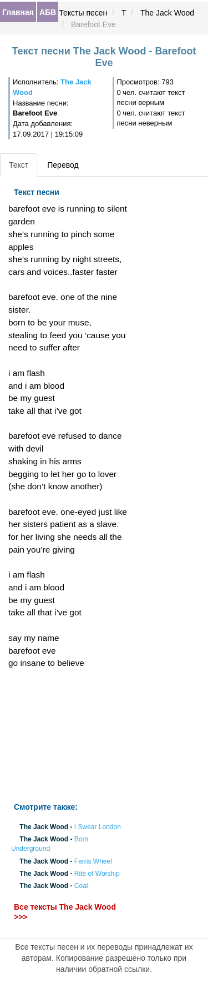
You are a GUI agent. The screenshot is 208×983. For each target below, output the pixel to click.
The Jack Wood (167, 12)
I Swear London (97, 827)
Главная (18, 12)
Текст (18, 165)
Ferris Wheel (93, 861)
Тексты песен (83, 12)
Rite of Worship (97, 873)
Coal (81, 886)
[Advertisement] (69, 735)
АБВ (47, 12)
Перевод (62, 165)
